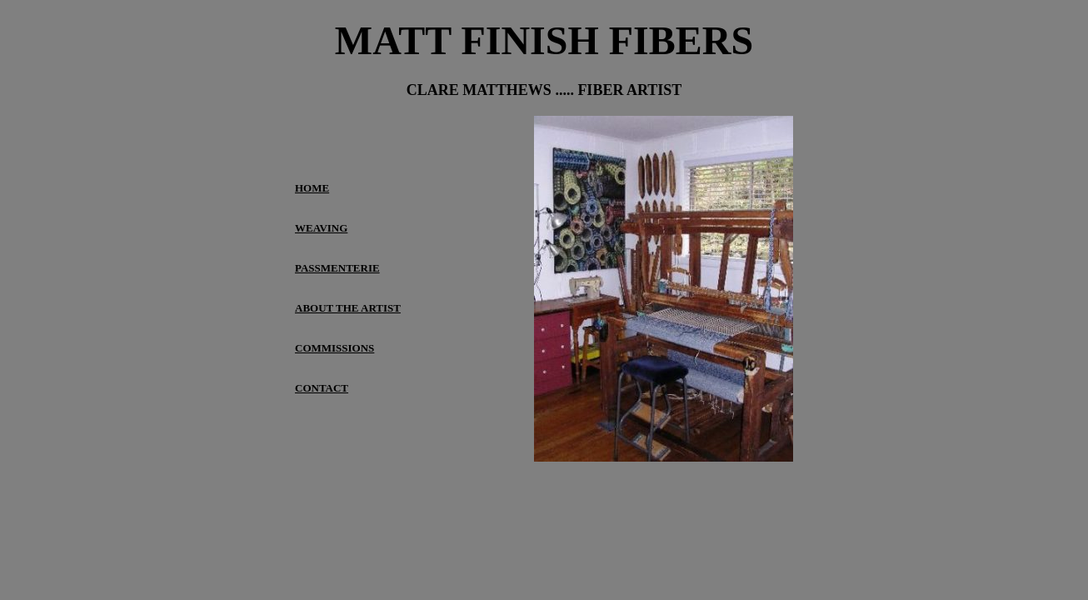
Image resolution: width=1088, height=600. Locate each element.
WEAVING (321, 228)
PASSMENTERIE (337, 268)
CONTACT (321, 388)
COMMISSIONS (334, 348)
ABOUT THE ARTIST (348, 308)
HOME (312, 188)
